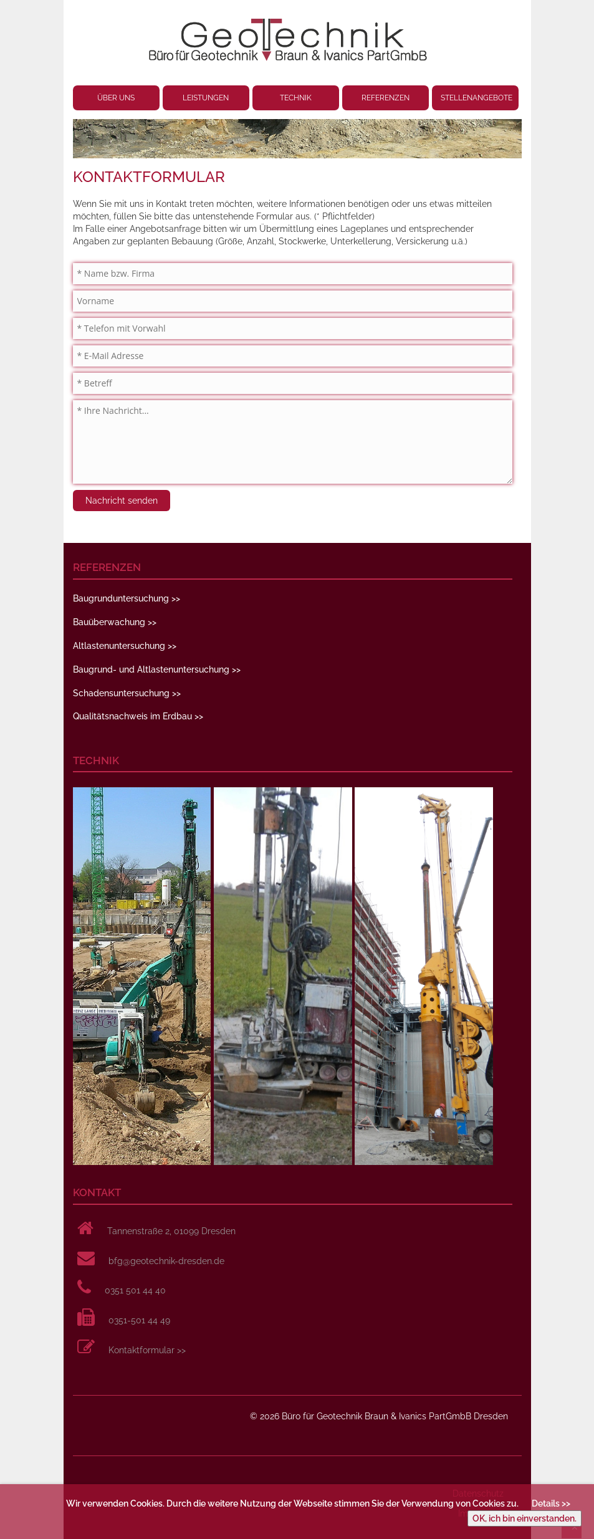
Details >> (551, 1503)
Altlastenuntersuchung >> (124, 646)
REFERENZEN (386, 97)
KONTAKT (97, 1192)
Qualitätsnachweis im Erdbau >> (138, 716)
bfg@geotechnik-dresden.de (166, 1261)
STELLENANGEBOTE (476, 97)
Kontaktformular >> (147, 1350)
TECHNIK (296, 97)
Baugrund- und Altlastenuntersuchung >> (157, 669)
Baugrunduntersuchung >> (126, 598)
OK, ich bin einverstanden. (524, 1518)
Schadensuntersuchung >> (127, 693)
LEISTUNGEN (206, 97)
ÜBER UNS (116, 97)
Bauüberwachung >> (114, 622)
